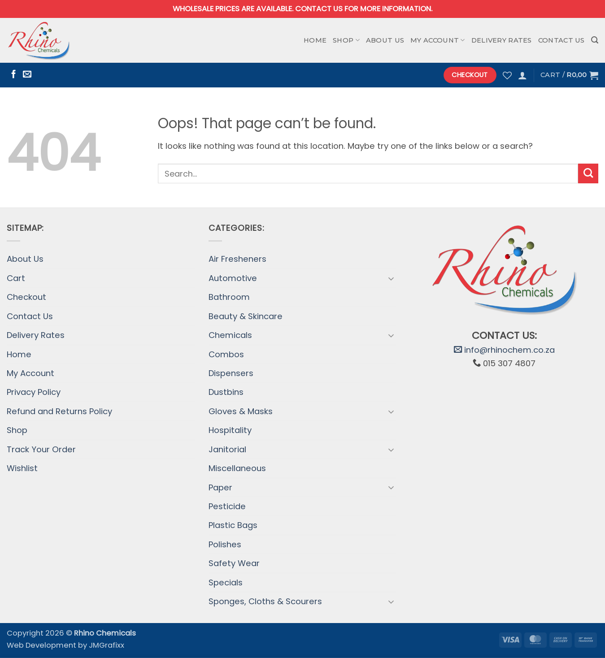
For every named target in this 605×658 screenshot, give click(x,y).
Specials (226, 582)
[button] (594, 40)
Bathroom (229, 297)
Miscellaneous (237, 468)
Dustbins (226, 392)
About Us (385, 40)
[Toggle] (391, 278)
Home (315, 40)
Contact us (319, 9)
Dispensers (231, 373)
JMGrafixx (106, 645)
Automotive (233, 278)
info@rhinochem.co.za (504, 349)
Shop (346, 40)
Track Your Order (41, 449)
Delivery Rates (501, 40)
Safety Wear (234, 563)
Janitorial (227, 449)
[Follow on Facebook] (13, 74)
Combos (226, 354)
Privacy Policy (34, 392)
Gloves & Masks (241, 411)
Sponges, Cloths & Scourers (265, 601)
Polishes (225, 544)
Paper (220, 487)
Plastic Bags (233, 525)
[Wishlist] (507, 75)
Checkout (26, 297)
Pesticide (227, 506)
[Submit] (588, 174)
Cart (16, 278)
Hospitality (230, 430)
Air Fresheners (237, 258)
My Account (437, 40)
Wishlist (22, 468)
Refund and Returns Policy (59, 411)
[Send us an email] (27, 74)
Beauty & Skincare (246, 316)
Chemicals (230, 335)
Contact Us (561, 40)
